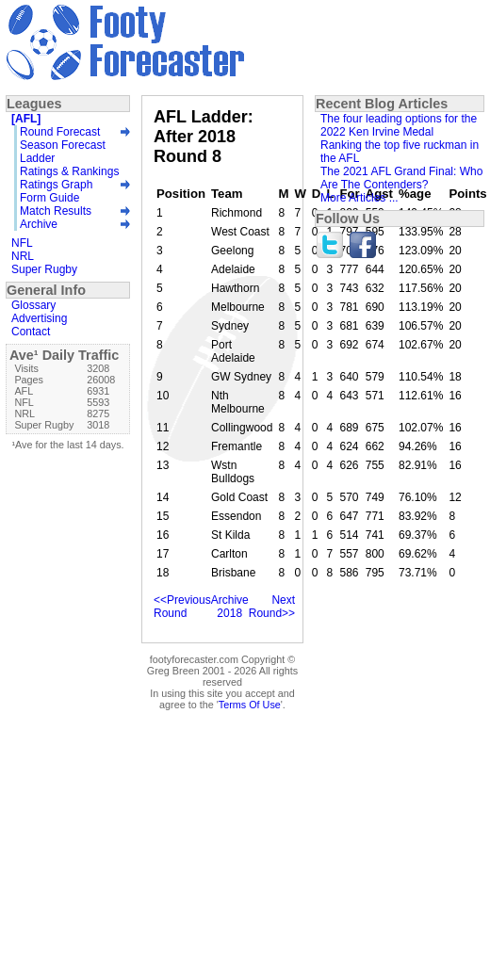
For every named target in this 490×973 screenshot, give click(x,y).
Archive (38, 224)
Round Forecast (60, 131)
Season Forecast (63, 145)
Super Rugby (44, 269)
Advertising (39, 318)
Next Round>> (272, 606)
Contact (30, 331)
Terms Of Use (250, 704)
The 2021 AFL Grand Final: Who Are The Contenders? (401, 178)
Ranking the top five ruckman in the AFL (399, 151)
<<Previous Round (182, 606)
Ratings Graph (56, 184)
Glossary (33, 305)
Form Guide (49, 197)
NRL (22, 256)
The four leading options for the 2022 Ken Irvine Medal (398, 125)
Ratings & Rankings (69, 171)
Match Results (55, 211)
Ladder (37, 158)
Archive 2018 (230, 606)
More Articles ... (359, 197)
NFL (22, 243)
